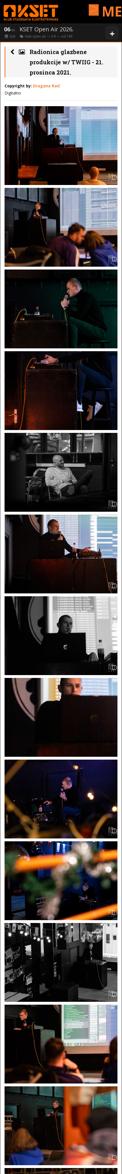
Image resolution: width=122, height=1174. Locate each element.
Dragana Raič (46, 86)
